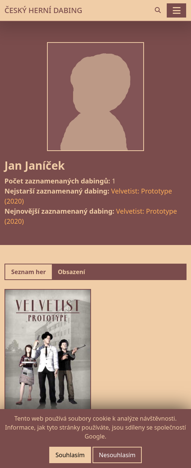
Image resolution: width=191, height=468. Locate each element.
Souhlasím (70, 455)
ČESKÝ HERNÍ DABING (43, 10)
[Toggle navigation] (176, 10)
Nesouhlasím (117, 455)
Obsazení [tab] (71, 272)
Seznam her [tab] (28, 272)
